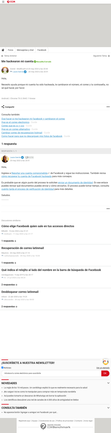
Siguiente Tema (100, 56)
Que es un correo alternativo (15, 129)
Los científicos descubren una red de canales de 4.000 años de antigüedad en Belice (41, 400)
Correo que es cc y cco (12, 125)
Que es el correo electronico (15, 122)
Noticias (6, 368)
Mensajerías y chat (25, 50)
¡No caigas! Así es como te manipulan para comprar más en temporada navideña (40, 392)
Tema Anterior (10, 56)
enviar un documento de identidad (75, 182)
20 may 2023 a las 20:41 (38, 72)
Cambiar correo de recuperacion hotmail (21, 132)
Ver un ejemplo (103, 368)
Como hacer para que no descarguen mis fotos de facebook (31, 136)
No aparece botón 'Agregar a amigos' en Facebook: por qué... (31, 412)
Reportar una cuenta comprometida (29, 173)
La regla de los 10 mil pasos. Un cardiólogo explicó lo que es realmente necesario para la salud (45, 387)
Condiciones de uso (47, 421)
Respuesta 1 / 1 (9, 151)
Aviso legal (88, 421)
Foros (10, 50)
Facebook (41, 50)
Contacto (78, 421)
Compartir (9, 107)
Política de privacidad (64, 421)
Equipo (35, 421)
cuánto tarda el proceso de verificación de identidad (27, 189)
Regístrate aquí (24, 421)
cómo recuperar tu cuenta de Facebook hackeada (26, 176)
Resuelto (40, 62)
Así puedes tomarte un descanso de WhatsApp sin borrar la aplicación (35, 396)
